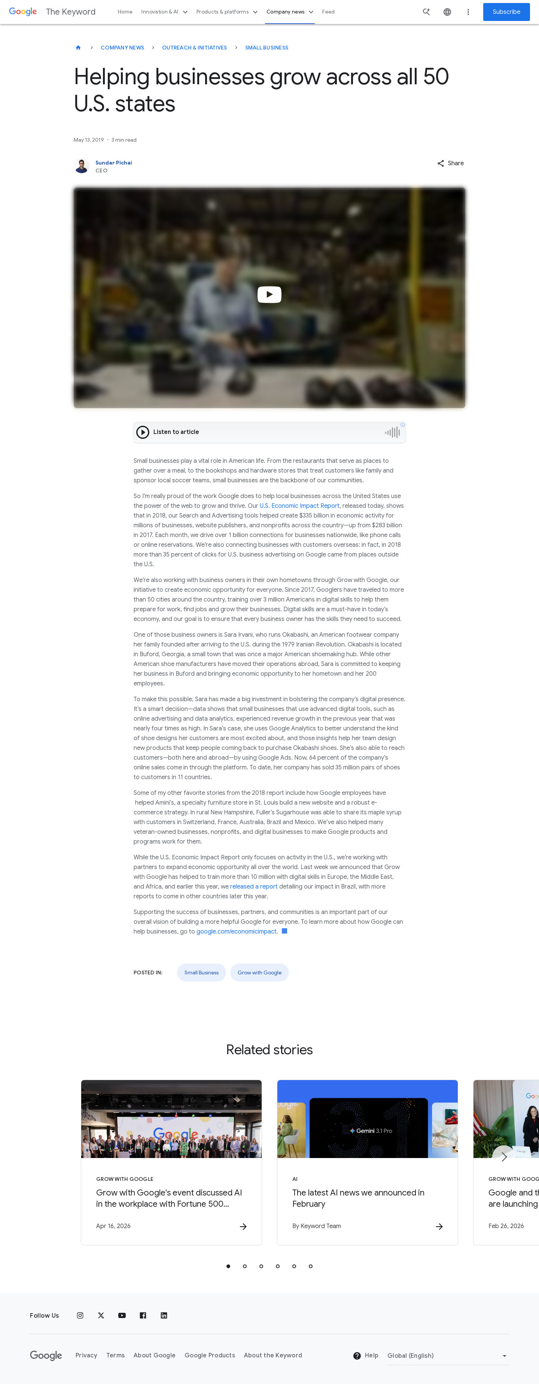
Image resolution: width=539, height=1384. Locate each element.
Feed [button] (328, 12)
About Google (155, 1355)
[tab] (228, 1266)
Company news (291, 11)
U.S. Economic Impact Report (299, 506)
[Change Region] (448, 1356)
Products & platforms (228, 11)
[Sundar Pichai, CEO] (229, 166)
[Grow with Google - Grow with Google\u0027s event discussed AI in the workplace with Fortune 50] (171, 1162)
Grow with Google (259, 972)
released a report (254, 886)
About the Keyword (273, 1355)
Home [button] (125, 12)
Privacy (86, 1355)
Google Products (210, 1355)
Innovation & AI (165, 11)
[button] (450, 163)
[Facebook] (143, 1316)
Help (365, 1355)
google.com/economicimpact (237, 931)
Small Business (267, 47)
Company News (122, 47)
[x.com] (101, 1316)
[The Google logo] (46, 1356)
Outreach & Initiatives (194, 47)
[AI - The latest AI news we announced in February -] (367, 1162)
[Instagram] (80, 1316)
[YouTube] (122, 1316)
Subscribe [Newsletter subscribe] (506, 12)
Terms (115, 1355)
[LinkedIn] (164, 1316)
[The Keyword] (78, 48)
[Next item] (504, 1157)
